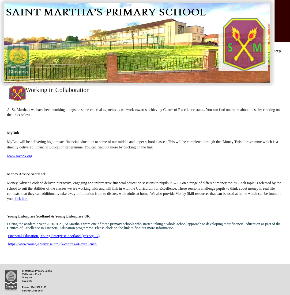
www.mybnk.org (19, 156)
